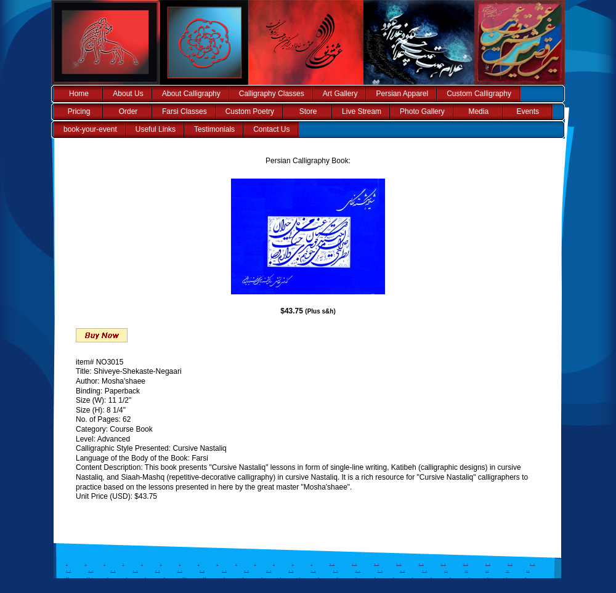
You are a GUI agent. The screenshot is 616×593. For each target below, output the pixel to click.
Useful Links (156, 129)
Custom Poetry (249, 111)
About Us (128, 93)
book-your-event (90, 129)
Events (527, 111)
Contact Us (271, 129)
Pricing (79, 111)
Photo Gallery (422, 111)
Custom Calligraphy (479, 93)
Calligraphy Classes (271, 93)
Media (478, 111)
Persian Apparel (402, 93)
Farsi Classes (184, 111)
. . (332, 562)
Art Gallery (340, 93)
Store (308, 111)
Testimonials (214, 129)
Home (79, 93)
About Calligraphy (191, 93)
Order (128, 111)
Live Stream (361, 111)
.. (446, 569)
